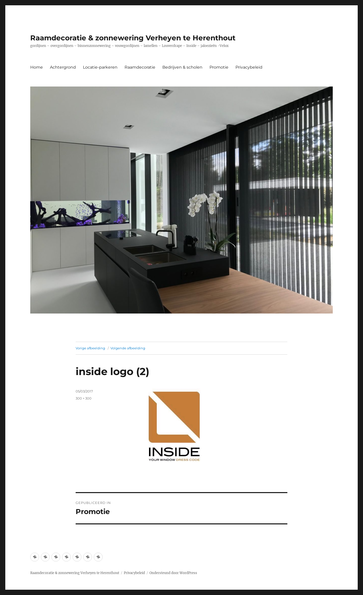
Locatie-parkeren (100, 67)
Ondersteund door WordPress (173, 573)
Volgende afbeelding (127, 348)
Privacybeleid (248, 67)
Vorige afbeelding (90, 348)
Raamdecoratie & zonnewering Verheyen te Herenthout (132, 38)
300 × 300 (84, 398)
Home (36, 67)
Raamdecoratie (140, 67)
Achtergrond (63, 67)
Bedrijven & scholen (182, 67)
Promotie (218, 67)
